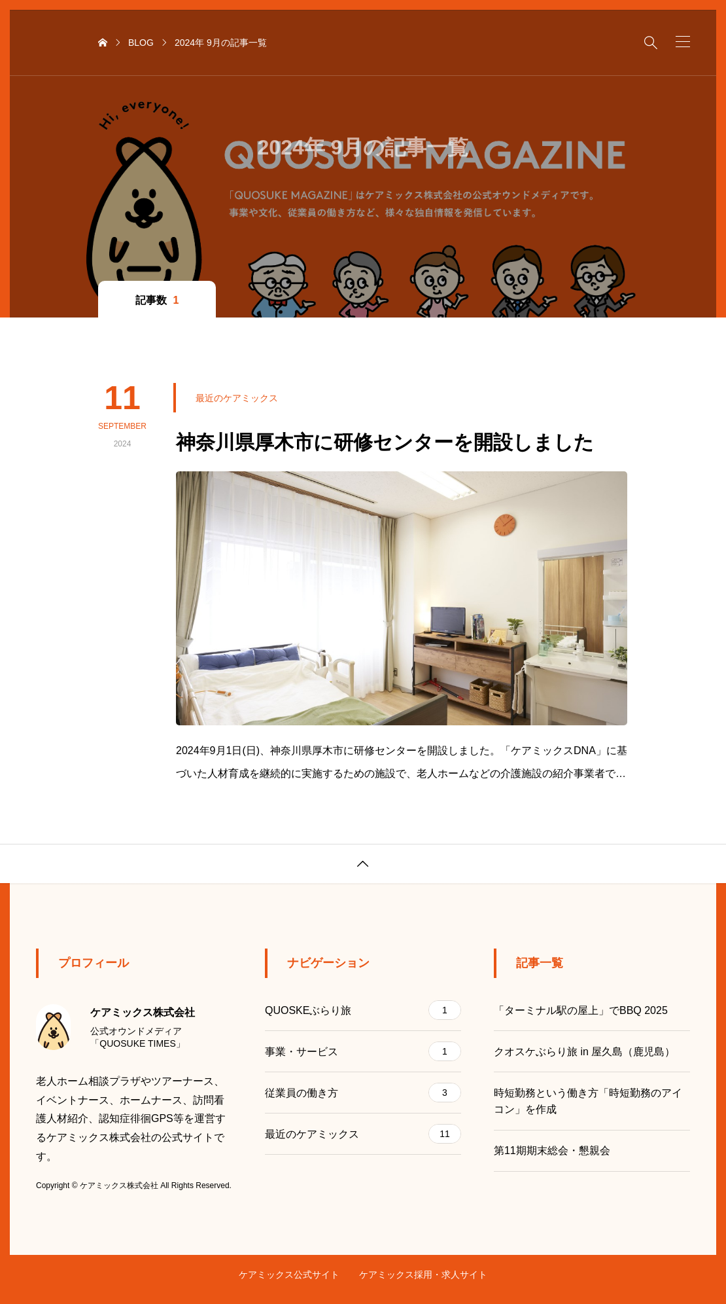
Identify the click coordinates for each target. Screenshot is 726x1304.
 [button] (363, 864)
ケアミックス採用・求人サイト (423, 1274)
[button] (683, 41)
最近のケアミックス (363, 1134)
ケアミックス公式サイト (289, 1274)
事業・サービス (363, 1051)
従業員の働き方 (363, 1092)
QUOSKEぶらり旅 (363, 1010)
